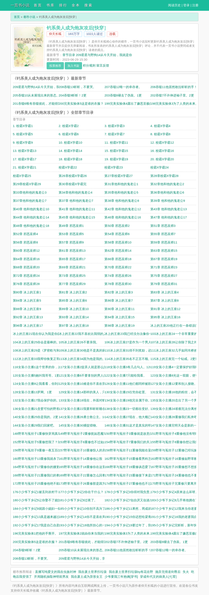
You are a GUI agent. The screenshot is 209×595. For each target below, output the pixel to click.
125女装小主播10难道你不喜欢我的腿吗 (87, 383)
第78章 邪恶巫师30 (117, 284)
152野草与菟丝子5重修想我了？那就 (38, 442)
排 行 (63, 5)
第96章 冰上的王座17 (28, 325)
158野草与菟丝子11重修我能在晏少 (129, 450)
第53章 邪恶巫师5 (71, 234)
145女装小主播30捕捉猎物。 (79, 425)
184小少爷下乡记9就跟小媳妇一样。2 (39, 508)
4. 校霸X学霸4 (160, 126)
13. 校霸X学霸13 (24, 150)
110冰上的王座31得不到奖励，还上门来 (132, 350)
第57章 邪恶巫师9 (71, 242)
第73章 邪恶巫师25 (72, 275)
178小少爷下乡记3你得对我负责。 (128, 492)
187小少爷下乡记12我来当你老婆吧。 (177, 508)
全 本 (75, 5)
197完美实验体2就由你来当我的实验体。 (87, 533)
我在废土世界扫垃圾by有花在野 (131, 572)
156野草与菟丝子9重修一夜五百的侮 (38, 450)
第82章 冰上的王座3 (118, 292)
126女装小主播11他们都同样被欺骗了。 (132, 383)
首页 (17, 17)
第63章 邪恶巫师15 (163, 250)
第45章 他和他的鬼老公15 (77, 217)
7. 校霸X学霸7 (114, 134)
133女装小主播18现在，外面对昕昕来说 (87, 400)
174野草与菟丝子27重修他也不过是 (129, 483)
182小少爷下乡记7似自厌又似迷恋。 (130, 500)
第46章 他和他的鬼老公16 (122, 217)
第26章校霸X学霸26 (73, 176)
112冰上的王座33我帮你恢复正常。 (38, 359)
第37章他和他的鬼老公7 (30, 200)
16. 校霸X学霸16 (162, 150)
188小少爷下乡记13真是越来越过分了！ (41, 517)
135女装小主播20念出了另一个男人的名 (178, 400)
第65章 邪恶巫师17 (72, 259)
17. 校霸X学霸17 (24, 159)
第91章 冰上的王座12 (165, 309)
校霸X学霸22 (68, 167)
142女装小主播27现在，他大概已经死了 (132, 417)
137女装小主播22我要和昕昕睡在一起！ (87, 408)
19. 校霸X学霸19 (116, 159)
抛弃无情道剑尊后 (168, 572)
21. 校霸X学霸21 (24, 167)
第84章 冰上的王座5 (27, 300)
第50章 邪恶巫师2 (116, 225)
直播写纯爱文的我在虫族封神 (55, 572)
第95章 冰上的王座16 (165, 317)
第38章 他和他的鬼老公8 (121, 200)
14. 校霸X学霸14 (70, 150)
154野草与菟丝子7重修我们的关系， (130, 442)
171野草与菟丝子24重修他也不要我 (175, 475)
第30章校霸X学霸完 (72, 184)
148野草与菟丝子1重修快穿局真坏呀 (38, 433)
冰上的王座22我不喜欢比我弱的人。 (84, 334)
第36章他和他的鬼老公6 (167, 192)
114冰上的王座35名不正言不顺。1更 (130, 359)
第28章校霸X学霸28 (164, 176)
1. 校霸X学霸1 (23, 126)
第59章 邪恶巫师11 (163, 242)
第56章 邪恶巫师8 (25, 242)
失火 (186, 572)
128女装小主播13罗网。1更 (32, 392)
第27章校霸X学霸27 (118, 176)
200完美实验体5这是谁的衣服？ (81, 103)
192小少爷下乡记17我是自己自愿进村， (41, 525)
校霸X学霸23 (113, 167)
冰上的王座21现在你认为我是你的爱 (38, 334)
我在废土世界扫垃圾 (92, 572)
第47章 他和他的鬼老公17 (168, 217)
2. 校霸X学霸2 (69, 126)
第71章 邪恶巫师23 (163, 267)
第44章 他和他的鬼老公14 (31, 217)
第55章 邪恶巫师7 (162, 234)
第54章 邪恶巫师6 (116, 234)
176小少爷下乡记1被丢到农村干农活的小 (41, 492)
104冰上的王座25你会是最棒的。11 (38, 342)
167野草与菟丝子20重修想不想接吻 (175, 467)
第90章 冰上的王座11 (119, 309)
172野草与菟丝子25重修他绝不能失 (38, 483)
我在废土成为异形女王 (86, 576)
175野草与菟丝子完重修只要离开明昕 (176, 483)
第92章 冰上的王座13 (28, 317)
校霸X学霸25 (22, 176)
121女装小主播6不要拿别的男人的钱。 (86, 375)
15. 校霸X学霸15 (116, 150)
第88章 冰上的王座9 (27, 309)
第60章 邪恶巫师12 (26, 250)
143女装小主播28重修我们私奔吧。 (175, 417)
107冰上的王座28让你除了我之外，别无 (178, 342)
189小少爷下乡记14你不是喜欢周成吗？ (87, 517)
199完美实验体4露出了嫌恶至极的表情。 (133, 103)
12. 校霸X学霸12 (162, 142)
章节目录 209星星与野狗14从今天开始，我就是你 (97, 55)
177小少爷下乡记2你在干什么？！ (83, 492)
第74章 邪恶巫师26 (117, 275)
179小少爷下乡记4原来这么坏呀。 (174, 492)
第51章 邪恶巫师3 (162, 225)
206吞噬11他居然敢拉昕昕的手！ (173, 87)
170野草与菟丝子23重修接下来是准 (129, 475)
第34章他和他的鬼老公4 (75, 192)
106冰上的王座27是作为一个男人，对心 (132, 342)
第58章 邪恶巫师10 (117, 242)
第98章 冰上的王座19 (119, 325)
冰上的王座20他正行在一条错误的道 (175, 325)
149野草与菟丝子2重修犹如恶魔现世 (84, 433)
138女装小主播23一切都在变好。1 (128, 408)
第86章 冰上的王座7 (118, 300)
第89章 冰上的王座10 (74, 309)
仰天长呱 (55, 34)
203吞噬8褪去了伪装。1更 (123, 95)
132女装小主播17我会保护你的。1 (37, 400)
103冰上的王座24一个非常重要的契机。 (178, 334)
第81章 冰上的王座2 (73, 292)
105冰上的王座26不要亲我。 (79, 342)
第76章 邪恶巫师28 (26, 284)
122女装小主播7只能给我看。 (125, 375)
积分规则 (89, 65)
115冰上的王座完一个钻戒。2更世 (174, 359)
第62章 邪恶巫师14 (117, 250)
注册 (195, 5)
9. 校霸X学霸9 (23, 142)
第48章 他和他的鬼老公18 (31, 225)
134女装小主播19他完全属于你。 (127, 400)
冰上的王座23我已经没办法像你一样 (129, 334)
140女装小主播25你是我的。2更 (35, 417)
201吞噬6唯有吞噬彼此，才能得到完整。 (41, 103)
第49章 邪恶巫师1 (71, 225)
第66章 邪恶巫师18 (117, 259)
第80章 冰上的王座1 (27, 292)
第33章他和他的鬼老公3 (30, 192)
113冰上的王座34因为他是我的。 (82, 359)
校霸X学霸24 (159, 167)
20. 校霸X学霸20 (162, 159)
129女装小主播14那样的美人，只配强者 (87, 392)
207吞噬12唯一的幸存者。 (123, 87)
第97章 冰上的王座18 (74, 325)
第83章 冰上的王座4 (164, 292)
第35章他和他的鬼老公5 (121, 192)
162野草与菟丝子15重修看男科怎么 (129, 458)
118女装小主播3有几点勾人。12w (128, 367)
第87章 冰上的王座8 (164, 300)
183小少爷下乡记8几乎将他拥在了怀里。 (179, 500)
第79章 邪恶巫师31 (163, 284)
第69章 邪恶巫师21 (72, 267)
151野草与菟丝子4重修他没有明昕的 (176, 433)
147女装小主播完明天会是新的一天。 (176, 425)
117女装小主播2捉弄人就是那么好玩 (84, 367)
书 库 (50, 5)
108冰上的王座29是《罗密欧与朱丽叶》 (41, 350)
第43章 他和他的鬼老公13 (168, 209)
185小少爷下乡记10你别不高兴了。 (84, 508)
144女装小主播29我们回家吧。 (35, 425)
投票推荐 (55, 65)
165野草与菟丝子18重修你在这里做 (84, 467)
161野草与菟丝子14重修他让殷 (80, 458)
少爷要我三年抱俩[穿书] (121, 576)
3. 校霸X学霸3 (114, 126)
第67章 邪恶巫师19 (163, 259)
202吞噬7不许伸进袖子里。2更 (172, 95)
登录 (186, 5)
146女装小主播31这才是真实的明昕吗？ (132, 425)
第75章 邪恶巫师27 (163, 275)
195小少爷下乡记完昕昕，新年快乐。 (176, 525)
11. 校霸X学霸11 (116, 142)
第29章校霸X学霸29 (27, 184)
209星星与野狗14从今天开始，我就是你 (41, 87)
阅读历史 (174, 5)
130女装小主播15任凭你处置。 (126, 392)
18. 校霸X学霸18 (70, 159)
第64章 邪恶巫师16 (26, 259)
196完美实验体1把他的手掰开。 (35, 533)
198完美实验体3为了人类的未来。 (174, 103)
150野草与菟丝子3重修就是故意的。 (130, 433)
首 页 (37, 5)
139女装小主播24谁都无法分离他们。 (177, 408)
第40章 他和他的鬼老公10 (31, 209)
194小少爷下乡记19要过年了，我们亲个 (132, 525)
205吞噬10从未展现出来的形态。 (36, 95)
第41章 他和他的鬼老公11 (77, 209)
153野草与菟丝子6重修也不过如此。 (84, 442)
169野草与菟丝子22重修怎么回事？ (84, 475)
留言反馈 (102, 65)
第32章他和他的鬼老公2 (167, 184)
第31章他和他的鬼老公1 (121, 184)
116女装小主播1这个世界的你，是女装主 (41, 367)
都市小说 (29, 17)
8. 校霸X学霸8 (160, 134)
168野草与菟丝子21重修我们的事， (38, 475)
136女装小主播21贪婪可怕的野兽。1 (39, 408)
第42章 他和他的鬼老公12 (122, 209)
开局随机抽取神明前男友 (51, 576)
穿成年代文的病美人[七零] (158, 576)
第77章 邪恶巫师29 (72, 284)
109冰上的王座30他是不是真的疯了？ (85, 350)
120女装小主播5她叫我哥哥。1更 (36, 375)
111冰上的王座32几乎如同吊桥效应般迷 (178, 350)
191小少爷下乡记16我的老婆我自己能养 (178, 517)
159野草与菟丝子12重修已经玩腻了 (175, 450)
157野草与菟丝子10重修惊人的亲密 (84, 450)
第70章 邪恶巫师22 (117, 267)
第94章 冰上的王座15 (119, 317)
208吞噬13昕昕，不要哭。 (77, 87)
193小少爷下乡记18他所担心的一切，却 (87, 525)
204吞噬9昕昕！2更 (72, 95)
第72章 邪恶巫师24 (26, 275)
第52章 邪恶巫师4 (25, 234)
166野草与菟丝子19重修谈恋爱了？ (129, 467)
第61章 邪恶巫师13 (72, 250)
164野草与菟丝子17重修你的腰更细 (38, 467)
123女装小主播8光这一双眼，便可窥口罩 (179, 375)
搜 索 (88, 5)
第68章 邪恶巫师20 (26, 267)
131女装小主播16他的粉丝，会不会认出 (178, 392)
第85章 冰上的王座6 (73, 300)
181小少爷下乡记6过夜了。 (78, 500)
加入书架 (73, 65)
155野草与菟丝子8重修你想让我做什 (176, 442)
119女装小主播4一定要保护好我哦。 (176, 367)
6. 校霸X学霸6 (69, 134)
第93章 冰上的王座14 (74, 317)
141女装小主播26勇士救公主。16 (82, 417)
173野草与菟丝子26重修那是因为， (84, 483)
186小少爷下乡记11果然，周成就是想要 (132, 508)
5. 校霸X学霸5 (23, 134)
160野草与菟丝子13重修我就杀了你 (38, 458)
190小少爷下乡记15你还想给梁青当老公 (132, 517)
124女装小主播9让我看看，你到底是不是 (41, 383)
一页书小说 (20, 5)
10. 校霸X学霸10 (70, 142)
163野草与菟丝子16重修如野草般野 (175, 458)
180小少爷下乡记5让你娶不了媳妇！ (38, 500)
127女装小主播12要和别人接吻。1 (174, 383)
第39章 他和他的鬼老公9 (167, 200)
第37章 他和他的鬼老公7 (76, 200)
